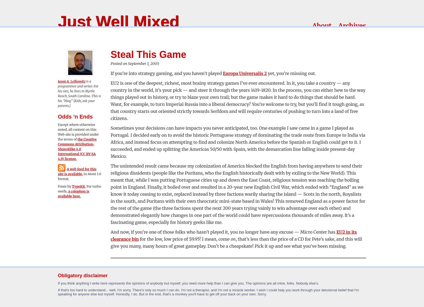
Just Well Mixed (118, 21)
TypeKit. (79, 186)
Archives (352, 26)
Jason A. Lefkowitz (71, 81)
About (322, 26)
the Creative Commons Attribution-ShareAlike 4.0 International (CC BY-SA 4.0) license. (77, 149)
